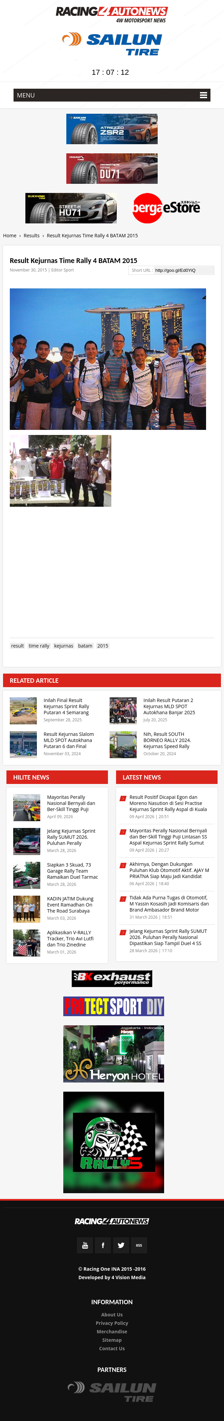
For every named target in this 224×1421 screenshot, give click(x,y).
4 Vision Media (129, 1277)
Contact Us (112, 1348)
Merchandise (112, 1331)
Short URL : (143, 270)
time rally (39, 646)
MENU (112, 95)
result (17, 646)
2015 (102, 646)
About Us (112, 1314)
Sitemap (111, 1340)
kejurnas (63, 646)
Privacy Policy (112, 1323)
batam (85, 646)
